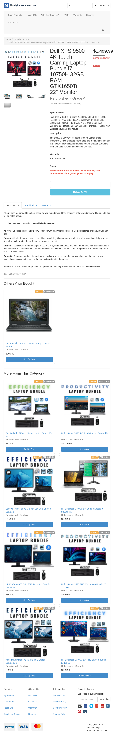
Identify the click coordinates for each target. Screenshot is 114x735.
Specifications (30, 205)
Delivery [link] (32, 714)
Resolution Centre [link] (12, 714)
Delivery (90, 15)
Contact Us (13, 22)
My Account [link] (9, 695)
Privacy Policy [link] (59, 701)
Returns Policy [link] (59, 714)
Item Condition (12, 205)
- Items (99, 5)
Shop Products (16, 15)
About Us (32, 15)
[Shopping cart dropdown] (108, 5)
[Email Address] (88, 699)
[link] (85, 706)
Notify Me (80, 192)
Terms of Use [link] (59, 695)
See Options (29, 359)
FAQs (66, 15)
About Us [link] (32, 695)
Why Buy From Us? (50, 15)
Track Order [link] (9, 701)
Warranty (77, 15)
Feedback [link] (8, 708)
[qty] (80, 184)
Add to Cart (29, 449)
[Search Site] (70, 5)
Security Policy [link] (60, 708)
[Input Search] (54, 5)
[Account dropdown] (104, 30)
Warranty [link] (32, 708)
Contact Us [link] (33, 701)
